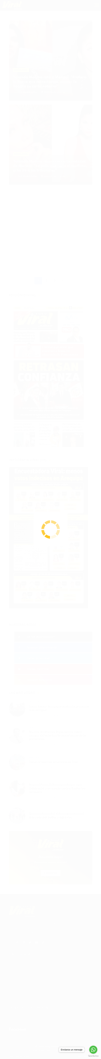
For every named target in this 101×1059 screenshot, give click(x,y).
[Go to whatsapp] (93, 1050)
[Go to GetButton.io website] (93, 1056)
